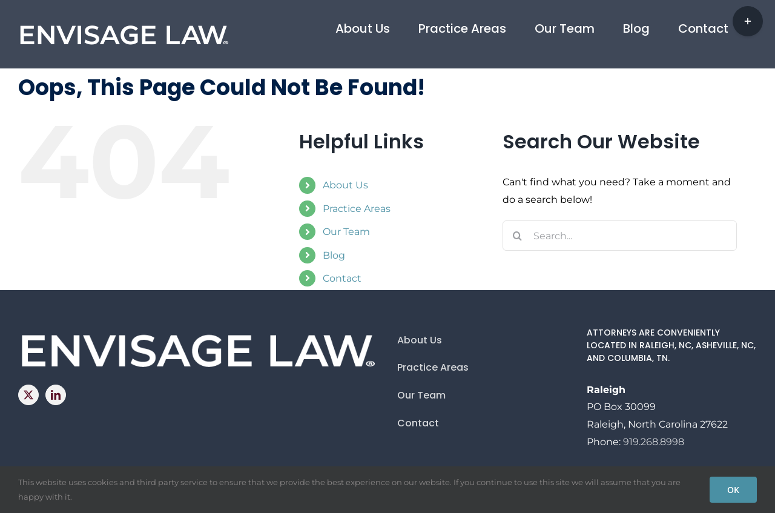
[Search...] (620, 235)
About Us (345, 185)
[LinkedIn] (55, 395)
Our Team (346, 231)
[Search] (518, 235)
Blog (334, 255)
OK (733, 489)
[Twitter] (28, 395)
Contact (342, 278)
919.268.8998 (653, 442)
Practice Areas (357, 208)
